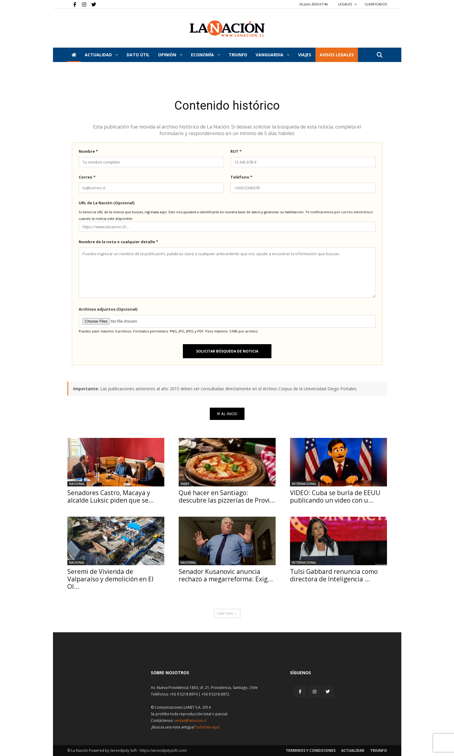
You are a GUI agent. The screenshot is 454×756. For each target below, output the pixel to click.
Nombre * (88, 151)
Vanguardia (272, 55)
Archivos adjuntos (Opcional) (108, 309)
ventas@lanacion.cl (190, 720)
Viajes (184, 484)
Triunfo (238, 55)
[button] (380, 55)
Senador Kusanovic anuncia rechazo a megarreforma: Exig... (226, 575)
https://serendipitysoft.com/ (163, 750)
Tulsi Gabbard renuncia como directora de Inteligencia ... (334, 575)
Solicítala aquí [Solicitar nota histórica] (207, 727)
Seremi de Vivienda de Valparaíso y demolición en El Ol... (110, 579)
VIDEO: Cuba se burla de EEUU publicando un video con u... (335, 496)
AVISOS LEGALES (337, 55)
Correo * (87, 177)
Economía (205, 55)
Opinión (170, 55)
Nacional (77, 484)
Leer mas (227, 613)
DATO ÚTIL (138, 55)
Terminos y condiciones (310, 750)
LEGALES (347, 4)
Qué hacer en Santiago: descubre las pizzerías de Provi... (227, 496)
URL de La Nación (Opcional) (106, 202)
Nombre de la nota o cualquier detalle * (118, 241)
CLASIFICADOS (376, 4)
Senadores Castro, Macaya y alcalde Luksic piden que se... (110, 496)
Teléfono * (241, 177)
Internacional (304, 484)
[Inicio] (74, 55)
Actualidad (101, 55)
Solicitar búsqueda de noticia (227, 351)
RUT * (236, 151)
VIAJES (304, 55)
